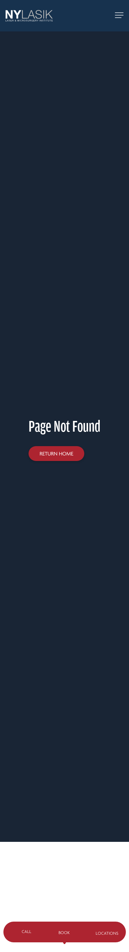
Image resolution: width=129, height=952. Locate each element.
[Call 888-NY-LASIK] (102, 16)
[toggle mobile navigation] (119, 16)
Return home (56, 454)
